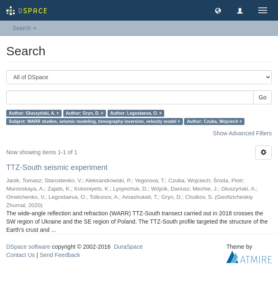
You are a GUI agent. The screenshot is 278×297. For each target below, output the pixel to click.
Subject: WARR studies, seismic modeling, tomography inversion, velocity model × (94, 121)
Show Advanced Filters (242, 133)
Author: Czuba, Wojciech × (214, 121)
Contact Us (20, 255)
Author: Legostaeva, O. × (136, 113)
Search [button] (24, 28)
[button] (218, 10)
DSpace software (28, 246)
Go (262, 97)
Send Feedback (60, 255)
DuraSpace (128, 246)
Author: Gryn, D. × (84, 113)
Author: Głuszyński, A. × (34, 113)
